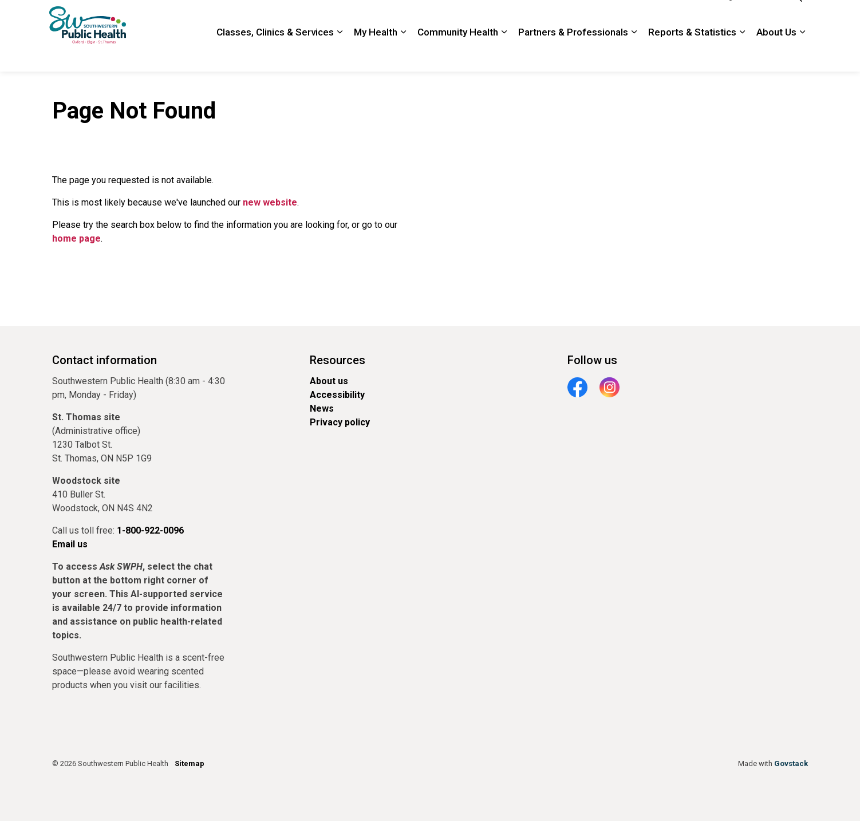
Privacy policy (340, 422)
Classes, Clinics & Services (275, 54)
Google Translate (744, 17)
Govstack (791, 763)
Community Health (457, 54)
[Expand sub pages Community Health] (504, 54)
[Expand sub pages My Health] (403, 54)
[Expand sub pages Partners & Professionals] (634, 54)
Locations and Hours (544, 17)
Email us (70, 544)
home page (76, 238)
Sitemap (189, 763)
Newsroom (476, 17)
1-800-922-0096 (673, 17)
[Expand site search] (796, 18)
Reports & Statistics (692, 54)
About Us (776, 54)
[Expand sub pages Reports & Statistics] (742, 54)
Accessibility (337, 394)
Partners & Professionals (573, 54)
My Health (375, 54)
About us (329, 381)
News (322, 408)
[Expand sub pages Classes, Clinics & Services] (339, 54)
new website (270, 202)
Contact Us (612, 17)
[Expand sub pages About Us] (802, 54)
